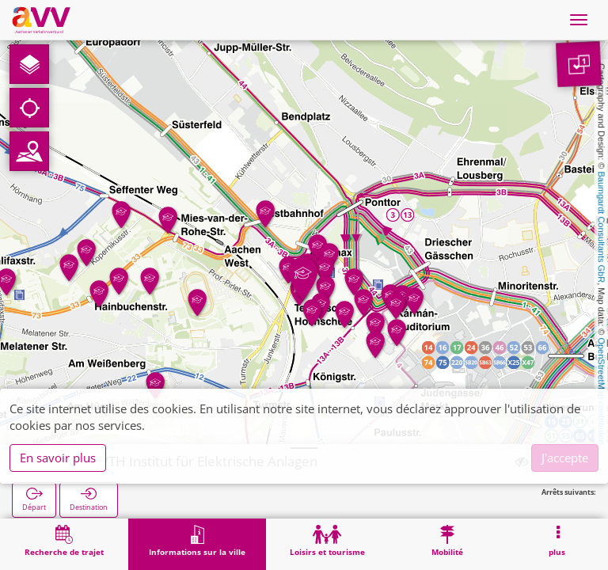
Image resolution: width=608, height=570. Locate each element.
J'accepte (565, 458)
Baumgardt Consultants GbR (601, 227)
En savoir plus (58, 458)
